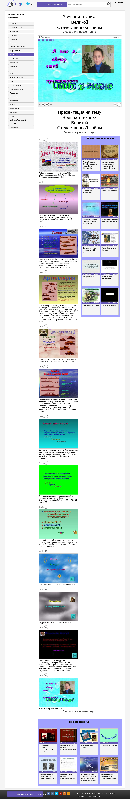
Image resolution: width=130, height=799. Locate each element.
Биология (13, 35)
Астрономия (14, 31)
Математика (14, 62)
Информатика (14, 51)
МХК (11, 74)
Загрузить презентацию (55, 4)
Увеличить (115, 37)
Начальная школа (16, 78)
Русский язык (14, 97)
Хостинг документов (93, 796)
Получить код (44, 37)
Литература (14, 58)
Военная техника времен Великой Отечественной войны (110, 776)
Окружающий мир (16, 90)
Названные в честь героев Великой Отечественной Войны (48, 776)
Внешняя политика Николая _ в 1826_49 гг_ (90, 250)
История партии (88, 277)
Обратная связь (108, 793)
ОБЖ (11, 82)
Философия (14, 113)
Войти (119, 3)
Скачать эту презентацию (80, 31)
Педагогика (14, 93)
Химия (12, 117)
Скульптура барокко (109, 305)
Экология (13, 124)
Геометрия (13, 43)
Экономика (13, 128)
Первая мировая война (91, 305)
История (13, 55)
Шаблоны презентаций (18, 121)
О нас (80, 793)
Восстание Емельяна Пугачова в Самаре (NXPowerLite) (90, 221)
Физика (12, 105)
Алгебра (12, 24)
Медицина (13, 66)
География (13, 39)
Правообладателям (92, 793)
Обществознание (16, 86)
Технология (14, 101)
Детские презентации (17, 47)
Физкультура (14, 109)
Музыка (12, 70)
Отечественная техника (110, 746)
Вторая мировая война (110, 191)
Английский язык (16, 27)
